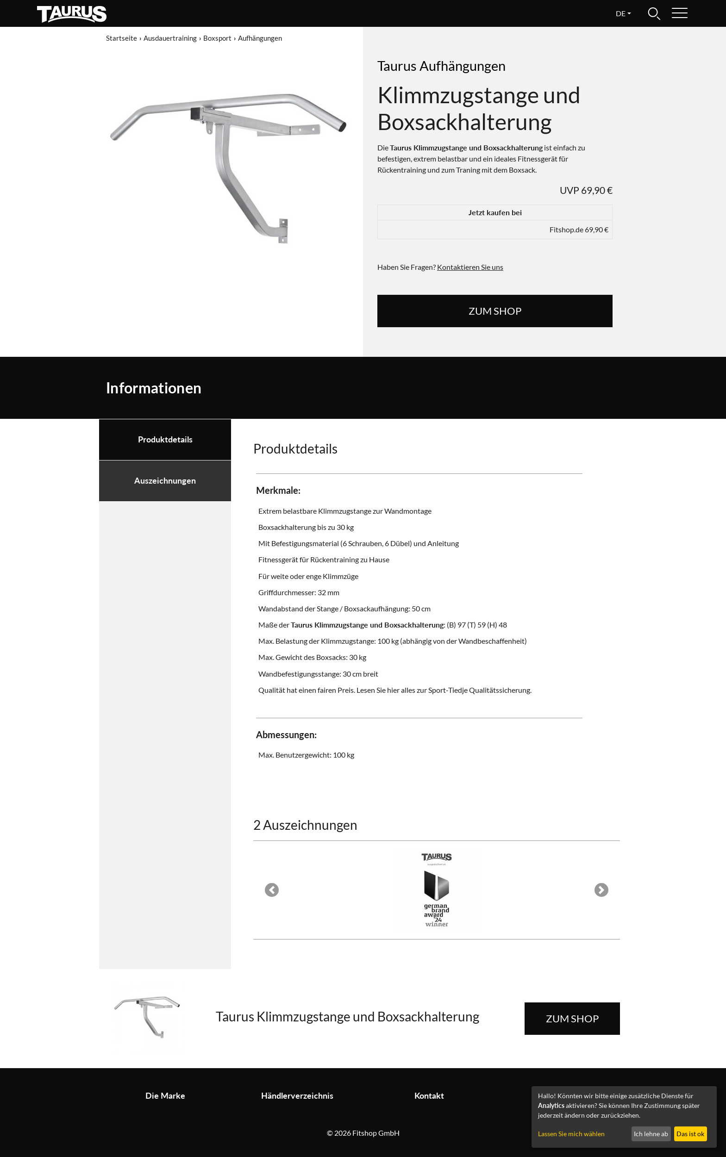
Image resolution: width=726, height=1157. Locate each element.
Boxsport (217, 38)
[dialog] (624, 1117)
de (621, 13)
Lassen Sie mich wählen (571, 1134)
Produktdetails (165, 439)
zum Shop (495, 311)
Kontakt (429, 1096)
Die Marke (165, 1096)
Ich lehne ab (651, 1134)
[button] (271, 890)
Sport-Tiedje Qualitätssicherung (479, 689)
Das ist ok (690, 1134)
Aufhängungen (260, 38)
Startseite (121, 38)
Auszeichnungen (165, 480)
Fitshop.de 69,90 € (579, 229)
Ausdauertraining (170, 38)
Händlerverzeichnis (297, 1096)
